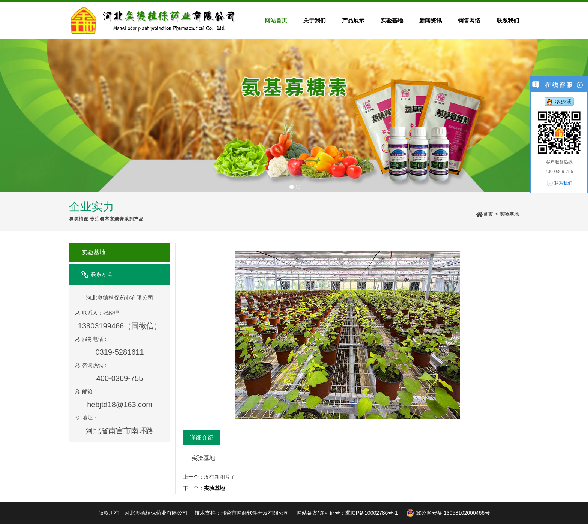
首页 (488, 214)
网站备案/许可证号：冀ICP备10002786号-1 (347, 513)
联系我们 (563, 183)
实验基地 (509, 214)
